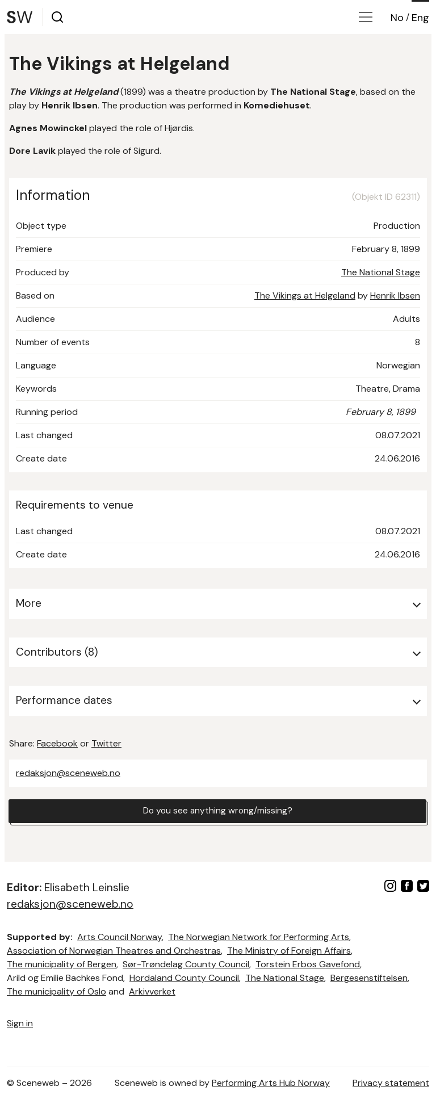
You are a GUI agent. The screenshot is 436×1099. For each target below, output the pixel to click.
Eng (420, 17)
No (397, 17)
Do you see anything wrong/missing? (217, 811)
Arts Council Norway (119, 937)
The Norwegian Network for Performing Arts (258, 937)
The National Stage (380, 272)
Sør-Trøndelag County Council (186, 964)
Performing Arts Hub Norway (271, 1083)
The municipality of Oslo (56, 991)
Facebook (57, 743)
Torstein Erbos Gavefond (307, 964)
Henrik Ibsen (395, 295)
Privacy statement (391, 1083)
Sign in (20, 1023)
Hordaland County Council (184, 978)
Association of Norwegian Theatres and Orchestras (114, 951)
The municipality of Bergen (61, 964)
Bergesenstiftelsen (369, 978)
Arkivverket (152, 991)
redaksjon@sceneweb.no (68, 773)
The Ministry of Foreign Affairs (289, 951)
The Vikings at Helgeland (304, 295)
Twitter (106, 743)
